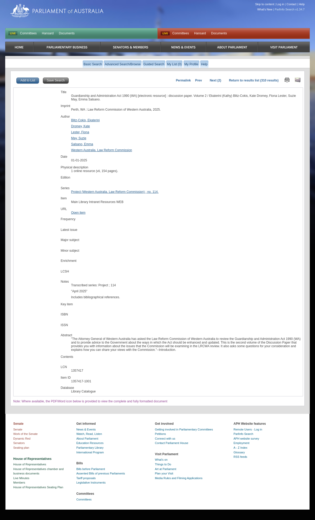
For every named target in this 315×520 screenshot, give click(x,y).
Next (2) (215, 80)
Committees (28, 33)
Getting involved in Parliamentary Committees (184, 429)
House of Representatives (29, 464)
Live (165, 33)
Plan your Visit (164, 473)
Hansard (48, 33)
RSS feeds (240, 456)
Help (302, 4)
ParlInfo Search (243, 433)
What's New (264, 9)
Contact (291, 4)
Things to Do (163, 464)
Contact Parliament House (171, 443)
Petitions (160, 433)
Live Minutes (21, 478)
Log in (280, 4)
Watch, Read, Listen (89, 433)
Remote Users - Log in (248, 429)
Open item (78, 212)
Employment (242, 443)
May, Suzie (78, 138)
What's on (161, 459)
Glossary (239, 452)
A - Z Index (240, 447)
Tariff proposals (86, 478)
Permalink (183, 80)
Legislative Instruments (91, 482)
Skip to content (264, 4)
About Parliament (87, 438)
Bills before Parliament (90, 469)
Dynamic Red (21, 438)
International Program (90, 452)
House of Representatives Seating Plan (38, 487)
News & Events (86, 429)
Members (19, 482)
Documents (67, 33)
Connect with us (165, 438)
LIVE (12, 33)
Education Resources (90, 443)
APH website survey (246, 438)
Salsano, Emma (82, 144)
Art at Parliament (165, 469)
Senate (17, 429)
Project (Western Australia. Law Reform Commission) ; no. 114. (115, 192)
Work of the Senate (25, 433)
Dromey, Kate (80, 126)
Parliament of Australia (56, 10)
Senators (19, 443)
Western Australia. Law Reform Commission (101, 150)
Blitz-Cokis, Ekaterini (85, 120)
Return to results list (244, 80)
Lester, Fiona (80, 132)
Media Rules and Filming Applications (178, 478)
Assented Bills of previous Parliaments (100, 473)
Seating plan (21, 447)
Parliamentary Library (90, 447)
